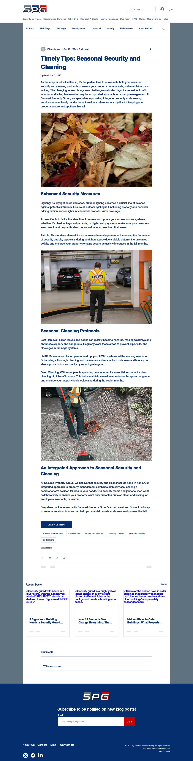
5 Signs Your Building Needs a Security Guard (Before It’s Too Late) (44, 621)
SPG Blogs (45, 28)
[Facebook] (33, 755)
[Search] (141, 9)
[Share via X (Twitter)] (49, 557)
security (110, 28)
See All (164, 584)
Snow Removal (146, 28)
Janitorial (96, 28)
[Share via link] (64, 557)
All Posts (30, 28)
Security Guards (116, 533)
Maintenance (126, 28)
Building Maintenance (53, 533)
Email (60, 715)
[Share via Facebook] (42, 557)
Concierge (61, 28)
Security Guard (79, 28)
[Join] (129, 721)
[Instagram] (25, 755)
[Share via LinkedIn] (56, 557)
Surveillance (74, 533)
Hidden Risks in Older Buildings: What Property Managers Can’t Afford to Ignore (143, 621)
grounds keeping (137, 533)
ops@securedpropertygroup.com (156, 748)
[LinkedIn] (40, 755)
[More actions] (150, 49)
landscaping (48, 540)
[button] (32, 18)
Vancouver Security (94, 533)
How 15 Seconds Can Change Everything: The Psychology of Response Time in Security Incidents (95, 621)
